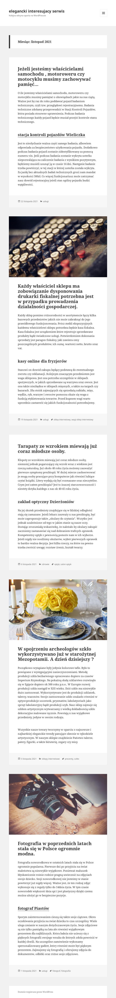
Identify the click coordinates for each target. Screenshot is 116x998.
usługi (46, 201)
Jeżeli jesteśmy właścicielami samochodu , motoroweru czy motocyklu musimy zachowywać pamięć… (54, 76)
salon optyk (66, 564)
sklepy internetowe (51, 758)
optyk (57, 564)
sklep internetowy (62, 419)
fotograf (56, 970)
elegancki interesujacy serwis (37, 11)
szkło (76, 758)
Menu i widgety (103, 16)
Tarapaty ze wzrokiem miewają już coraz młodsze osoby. (57, 448)
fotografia (66, 970)
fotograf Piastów (33, 908)
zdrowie (45, 564)
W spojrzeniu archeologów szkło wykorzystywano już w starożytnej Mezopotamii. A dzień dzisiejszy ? (57, 654)
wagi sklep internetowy (82, 419)
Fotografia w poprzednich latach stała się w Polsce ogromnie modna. (55, 848)
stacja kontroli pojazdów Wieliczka (51, 134)
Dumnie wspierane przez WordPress (35, 991)
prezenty (69, 758)
